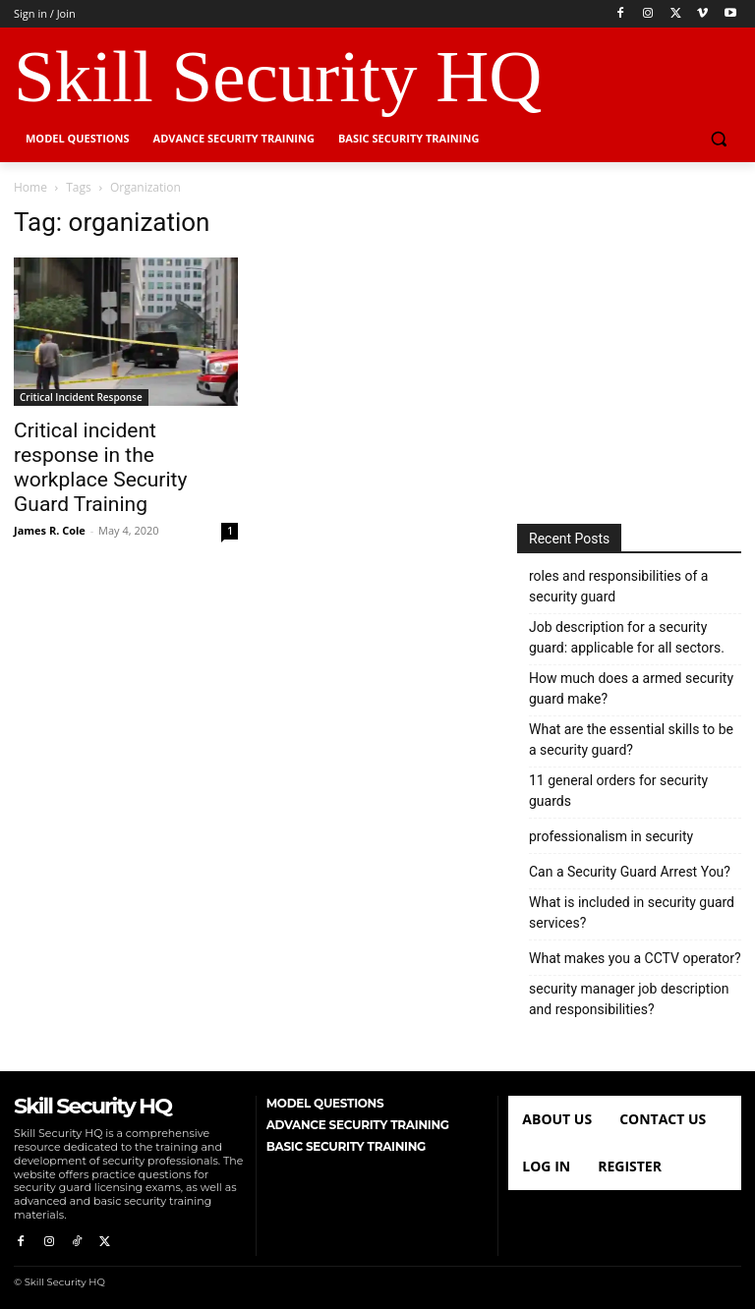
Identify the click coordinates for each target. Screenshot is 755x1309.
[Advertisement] (629, 347)
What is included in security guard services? (631, 912)
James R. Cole (50, 530)
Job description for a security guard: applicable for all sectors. (627, 637)
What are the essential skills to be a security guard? (631, 739)
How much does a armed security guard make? (631, 688)
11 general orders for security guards (618, 790)
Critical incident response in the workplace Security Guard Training (100, 467)
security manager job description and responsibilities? (629, 999)
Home (30, 187)
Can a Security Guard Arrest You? (629, 872)
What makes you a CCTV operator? (635, 958)
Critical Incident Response (81, 397)
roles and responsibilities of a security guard (618, 586)
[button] (718, 139)
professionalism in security (611, 836)
